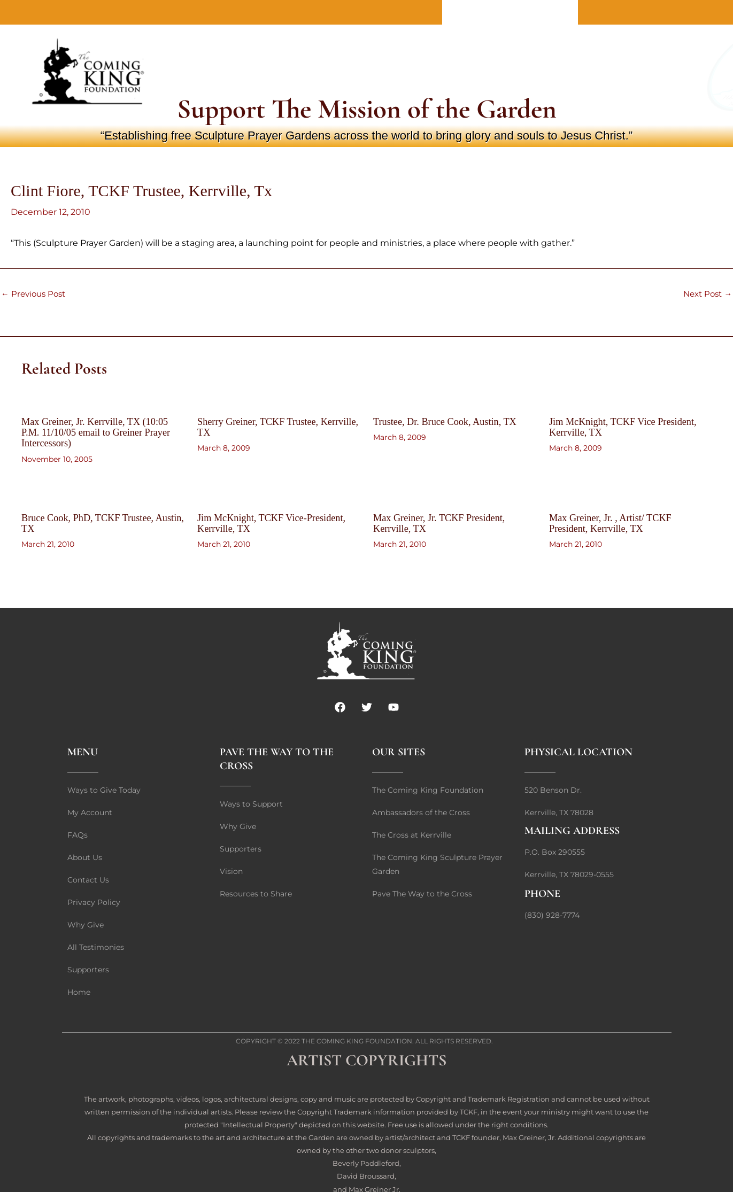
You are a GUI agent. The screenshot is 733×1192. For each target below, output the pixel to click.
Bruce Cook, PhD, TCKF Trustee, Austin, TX (93, 522)
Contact (510, 12)
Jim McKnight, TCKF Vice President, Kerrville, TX (630, 426)
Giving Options (461, 72)
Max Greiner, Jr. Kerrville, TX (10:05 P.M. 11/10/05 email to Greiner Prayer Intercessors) (101, 431)
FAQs (520, 72)
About (463, 12)
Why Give (393, 72)
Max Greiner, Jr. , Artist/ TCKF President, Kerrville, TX (616, 522)
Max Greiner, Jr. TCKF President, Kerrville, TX (445, 522)
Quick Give (334, 72)
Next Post (705, 294)
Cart (556, 72)
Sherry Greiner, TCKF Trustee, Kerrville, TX (263, 426)
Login (593, 72)
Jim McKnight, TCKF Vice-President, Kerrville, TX (257, 522)
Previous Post (35, 294)
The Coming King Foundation (357, 1040)
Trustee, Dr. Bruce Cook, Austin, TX (451, 421)
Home (556, 12)
